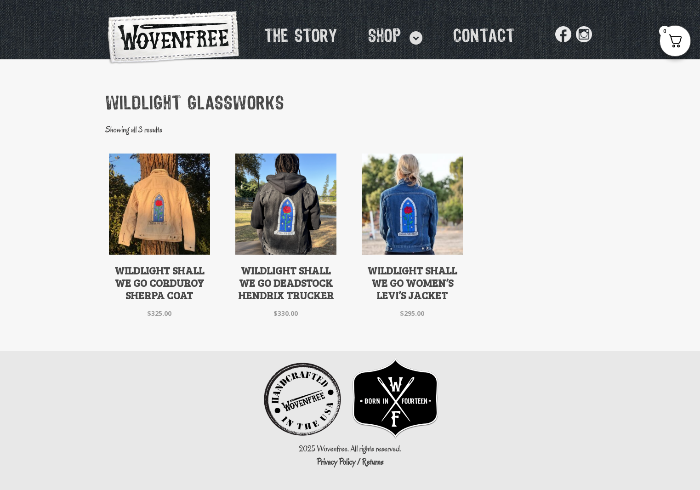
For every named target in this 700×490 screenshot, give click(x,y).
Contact (484, 37)
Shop (385, 37)
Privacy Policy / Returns (350, 462)
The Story (301, 37)
